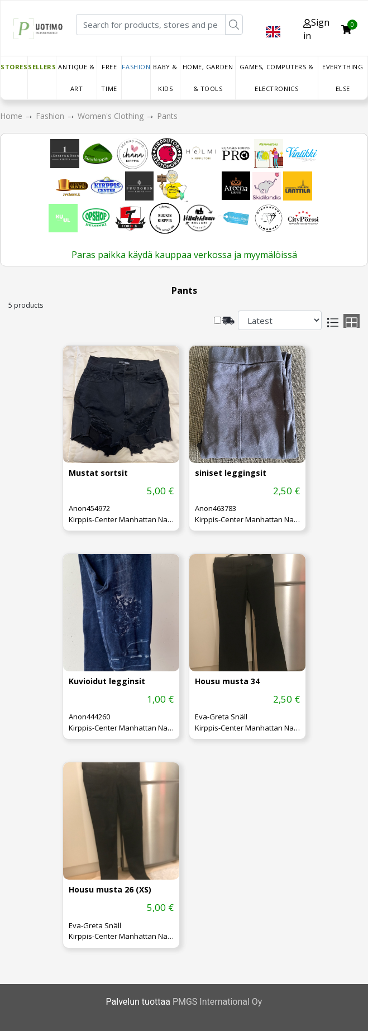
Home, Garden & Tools (208, 78)
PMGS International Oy (217, 1001)
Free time (109, 78)
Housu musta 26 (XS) (110, 890)
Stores (14, 67)
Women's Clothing (112, 116)
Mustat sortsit (98, 473)
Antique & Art (76, 78)
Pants (167, 116)
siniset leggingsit (230, 473)
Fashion (136, 67)
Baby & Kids (165, 78)
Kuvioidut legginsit (107, 681)
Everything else (343, 78)
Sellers (42, 67)
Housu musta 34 (227, 681)
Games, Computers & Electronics (277, 78)
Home (12, 116)
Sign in (316, 29)
